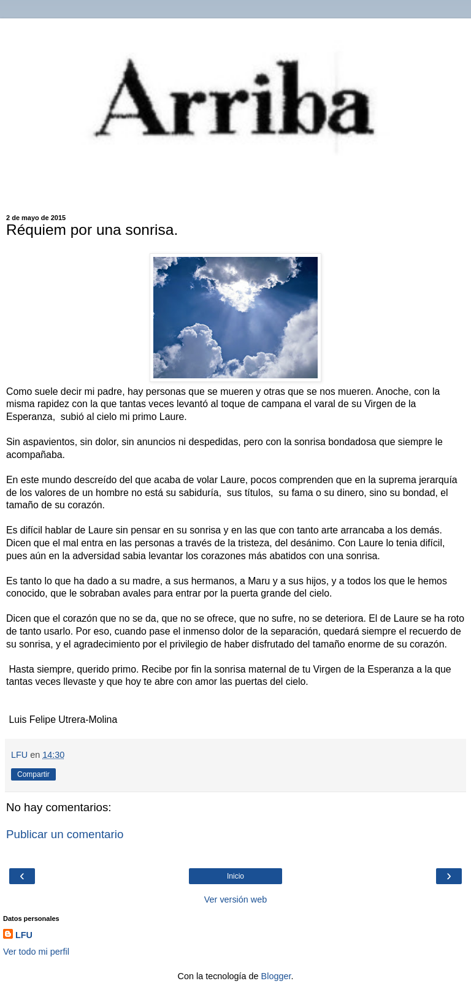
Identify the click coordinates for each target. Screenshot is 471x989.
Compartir (33, 774)
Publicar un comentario (64, 834)
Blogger (276, 976)
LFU (24, 935)
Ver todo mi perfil (36, 952)
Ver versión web (235, 899)
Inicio (235, 876)
